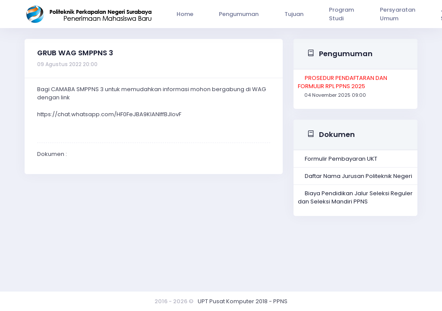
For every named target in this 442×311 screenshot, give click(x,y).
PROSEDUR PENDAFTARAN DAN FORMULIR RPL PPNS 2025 (342, 82)
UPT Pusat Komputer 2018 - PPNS (242, 301)
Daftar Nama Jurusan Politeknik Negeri (358, 176)
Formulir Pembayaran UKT (341, 159)
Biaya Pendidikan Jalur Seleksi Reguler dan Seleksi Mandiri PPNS (355, 197)
